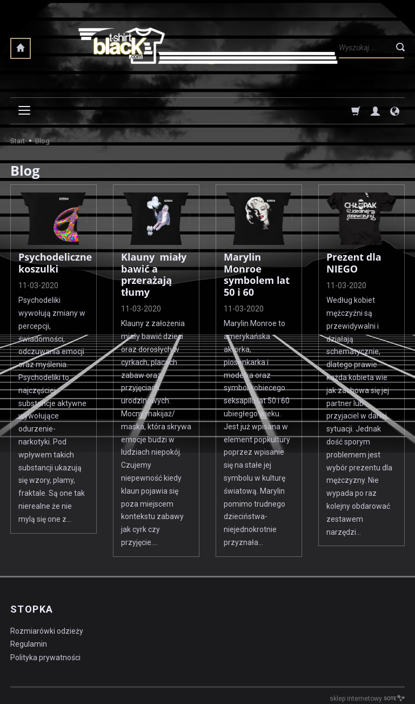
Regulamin (28, 644)
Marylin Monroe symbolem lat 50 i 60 (257, 274)
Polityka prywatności (45, 657)
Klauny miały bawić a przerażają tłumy (153, 274)
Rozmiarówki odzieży (46, 631)
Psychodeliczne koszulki (55, 262)
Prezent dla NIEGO (353, 262)
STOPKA (31, 609)
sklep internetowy (367, 698)
